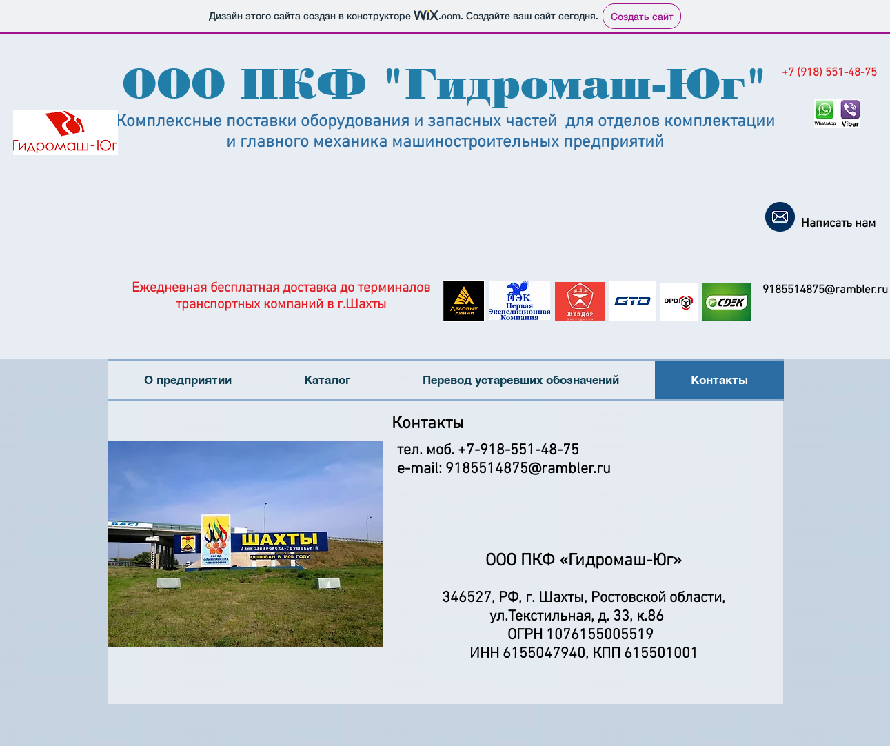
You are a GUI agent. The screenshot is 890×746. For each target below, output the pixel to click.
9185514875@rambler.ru (825, 290)
